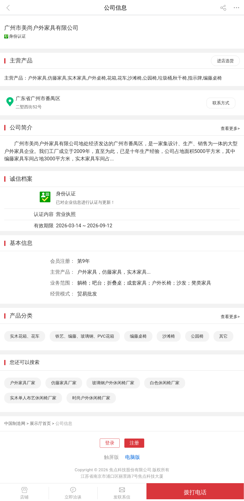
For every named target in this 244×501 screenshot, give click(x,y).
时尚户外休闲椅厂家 (91, 397)
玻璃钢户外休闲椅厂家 (113, 382)
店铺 (24, 493)
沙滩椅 (168, 336)
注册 (134, 443)
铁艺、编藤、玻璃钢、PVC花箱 (84, 336)
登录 (109, 443)
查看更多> (230, 128)
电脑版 (132, 457)
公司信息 (63, 423)
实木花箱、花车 (24, 336)
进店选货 (225, 60)
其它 (223, 336)
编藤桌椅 (138, 336)
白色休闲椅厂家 (164, 382)
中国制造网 (14, 423)
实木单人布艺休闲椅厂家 (33, 397)
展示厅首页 (40, 423)
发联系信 (122, 493)
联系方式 (220, 102)
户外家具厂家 (22, 382)
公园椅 (197, 336)
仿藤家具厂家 (63, 382)
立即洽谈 (73, 493)
